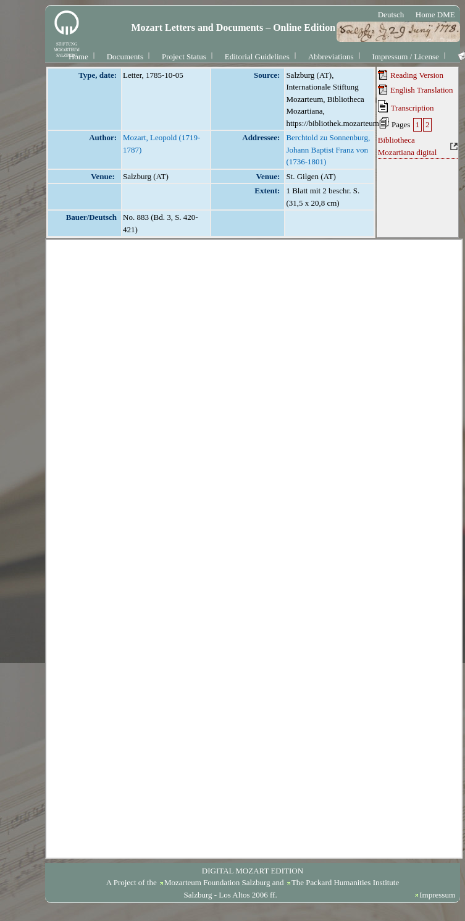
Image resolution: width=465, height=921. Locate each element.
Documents (125, 56)
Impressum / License (405, 56)
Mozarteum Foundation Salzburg (217, 882)
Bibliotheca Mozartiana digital (407, 146)
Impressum (437, 894)
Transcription (406, 106)
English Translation (415, 90)
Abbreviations (331, 56)
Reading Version (410, 75)
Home (78, 56)
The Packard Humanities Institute (345, 882)
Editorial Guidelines (257, 56)
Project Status (184, 56)
